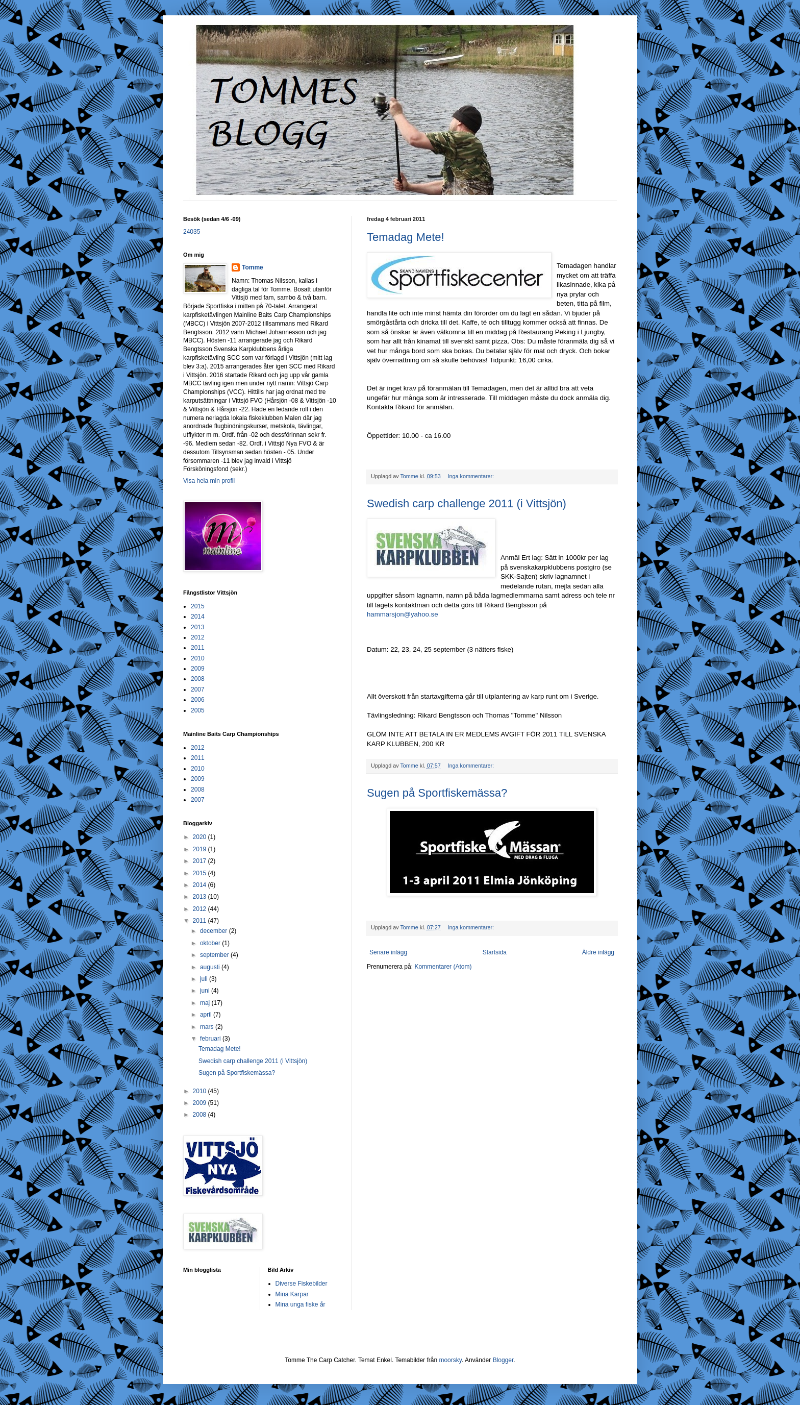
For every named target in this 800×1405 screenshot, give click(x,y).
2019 (200, 849)
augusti (210, 967)
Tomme (252, 267)
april (206, 1014)
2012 (198, 637)
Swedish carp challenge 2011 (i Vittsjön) (466, 503)
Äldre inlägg (598, 952)
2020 (200, 837)
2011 (198, 647)
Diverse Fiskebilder (302, 1283)
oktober (211, 943)
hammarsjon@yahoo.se (402, 614)
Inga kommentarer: (471, 476)
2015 (198, 606)
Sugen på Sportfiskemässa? (437, 792)
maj (206, 1002)
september (215, 954)
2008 (198, 678)
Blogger (503, 1360)
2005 (198, 710)
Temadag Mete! (405, 237)
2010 (198, 658)
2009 (198, 668)
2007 (198, 689)
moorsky (450, 1360)
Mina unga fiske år (301, 1304)
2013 (198, 627)
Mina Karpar (292, 1294)
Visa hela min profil (209, 480)
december (214, 930)
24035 (191, 231)
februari (211, 1038)
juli (204, 978)
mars (207, 1026)
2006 (198, 699)
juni (205, 990)
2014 (198, 616)
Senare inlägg (388, 952)
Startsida (495, 952)
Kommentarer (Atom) (442, 966)
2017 (200, 861)
